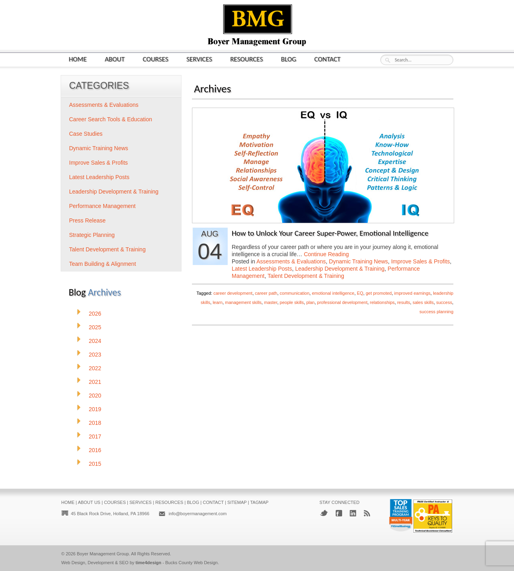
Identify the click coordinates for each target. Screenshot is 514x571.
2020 (95, 395)
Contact (327, 59)
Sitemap (237, 502)
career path (266, 293)
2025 (95, 327)
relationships (382, 302)
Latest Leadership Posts (262, 268)
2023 (95, 354)
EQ (360, 293)
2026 (95, 313)
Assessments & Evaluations (291, 261)
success (444, 302)
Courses (155, 59)
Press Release (87, 220)
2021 (95, 382)
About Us (89, 502)
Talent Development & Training (305, 276)
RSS (367, 513)
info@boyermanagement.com (197, 513)
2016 (95, 450)
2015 (95, 464)
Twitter (324, 513)
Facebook (339, 513)
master (270, 302)
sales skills (423, 302)
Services (199, 59)
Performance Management (102, 206)
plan (310, 302)
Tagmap (259, 502)
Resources (246, 59)
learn (217, 302)
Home (78, 59)
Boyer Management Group (103, 553)
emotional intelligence (333, 293)
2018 (95, 423)
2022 (95, 368)
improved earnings (412, 293)
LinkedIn (353, 513)
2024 (95, 341)
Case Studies (85, 134)
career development (232, 293)
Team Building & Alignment (102, 264)
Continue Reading (326, 254)
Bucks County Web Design (191, 562)
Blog (288, 59)
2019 (95, 409)
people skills (292, 302)
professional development (342, 302)
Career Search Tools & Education (110, 119)
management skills (243, 302)
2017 (95, 436)
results (403, 302)
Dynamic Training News (358, 261)
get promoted (379, 293)
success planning (436, 311)
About (115, 59)
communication (295, 293)
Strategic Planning (92, 235)
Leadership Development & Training (340, 268)
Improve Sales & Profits (420, 261)
